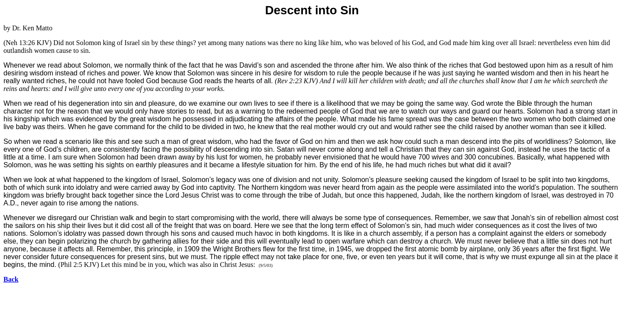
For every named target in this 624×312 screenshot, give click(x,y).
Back (11, 279)
